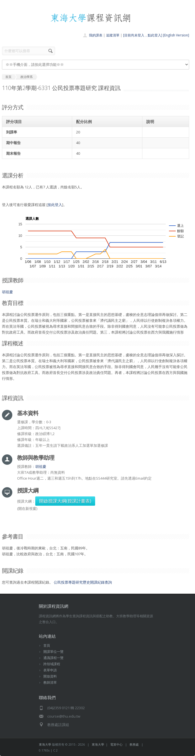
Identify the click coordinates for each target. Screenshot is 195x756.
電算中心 (116, 744)
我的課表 (95, 35)
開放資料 (50, 676)
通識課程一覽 (53, 657)
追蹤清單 (112, 35)
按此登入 (55, 204)
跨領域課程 (51, 664)
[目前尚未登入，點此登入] (142, 35)
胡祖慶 (7, 291)
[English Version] (176, 35)
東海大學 (45, 744)
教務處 (134, 744)
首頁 (46, 645)
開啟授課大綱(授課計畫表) (65, 501)
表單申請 (50, 670)
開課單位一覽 (53, 651)
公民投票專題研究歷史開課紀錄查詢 (83, 582)
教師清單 (50, 682)
